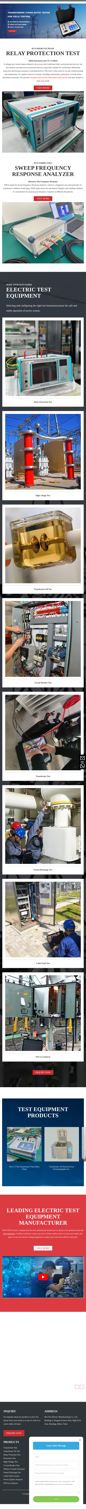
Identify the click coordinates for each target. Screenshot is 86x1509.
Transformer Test (43, 776)
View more (43, 88)
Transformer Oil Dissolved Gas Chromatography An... (61, 1168)
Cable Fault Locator (11, 1476)
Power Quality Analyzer (13, 1479)
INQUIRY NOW (43, 1072)
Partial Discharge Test (43, 870)
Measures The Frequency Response (43, 182)
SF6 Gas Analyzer (11, 1483)
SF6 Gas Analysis (43, 1057)
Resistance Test (10, 1458)
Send (56, 1499)
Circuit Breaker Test (43, 683)
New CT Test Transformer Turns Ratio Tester (24, 1168)
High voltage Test (43, 496)
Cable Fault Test (43, 963)
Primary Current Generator (14, 1469)
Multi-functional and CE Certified (43, 61)
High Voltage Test (11, 1462)
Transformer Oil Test (43, 589)
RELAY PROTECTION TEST (43, 53)
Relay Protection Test (43, 402)
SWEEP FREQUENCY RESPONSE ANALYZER (43, 171)
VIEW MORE (43, 1248)
